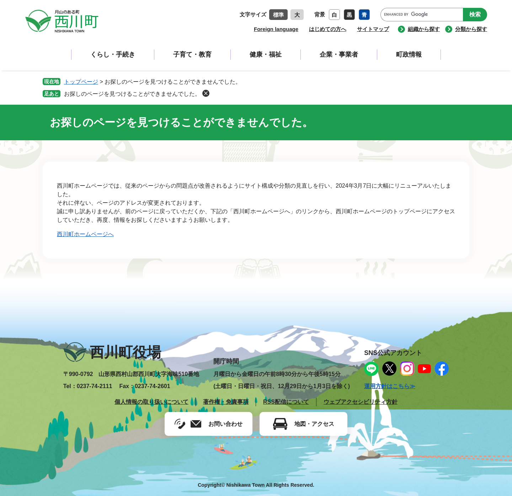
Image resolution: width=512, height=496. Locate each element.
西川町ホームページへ (85, 234)
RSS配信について (286, 402)
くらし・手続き (112, 54)
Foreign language (276, 29)
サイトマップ (373, 29)
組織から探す (424, 29)
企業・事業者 (339, 54)
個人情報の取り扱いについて (151, 402)
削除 (205, 93)
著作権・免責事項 (226, 402)
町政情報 (409, 54)
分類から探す (471, 29)
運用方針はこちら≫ (389, 386)
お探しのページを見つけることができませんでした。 (132, 94)
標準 (278, 15)
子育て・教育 (192, 54)
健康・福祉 (266, 54)
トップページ (81, 82)
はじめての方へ (327, 29)
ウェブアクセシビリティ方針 (361, 402)
